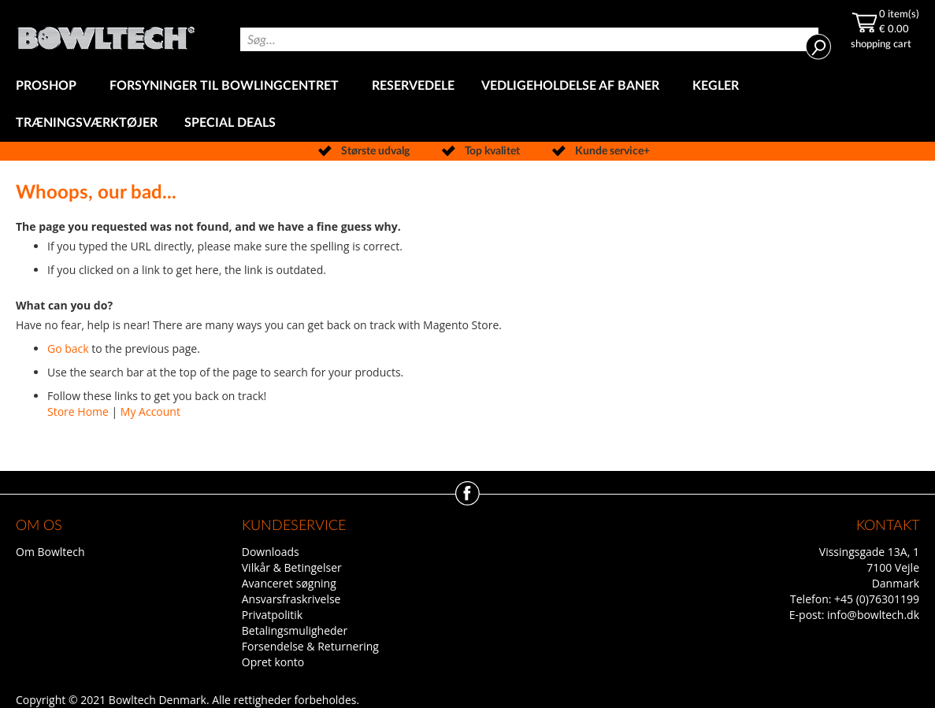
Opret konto (273, 661)
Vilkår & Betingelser (292, 567)
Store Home (78, 411)
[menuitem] (49, 86)
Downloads (270, 551)
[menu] (467, 105)
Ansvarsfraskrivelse (291, 598)
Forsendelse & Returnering (310, 646)
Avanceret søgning (289, 583)
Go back (68, 348)
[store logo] (106, 34)
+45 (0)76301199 (876, 598)
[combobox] (529, 39)
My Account (150, 411)
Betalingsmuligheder (294, 630)
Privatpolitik (272, 614)
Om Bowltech (50, 551)
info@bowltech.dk (873, 614)
